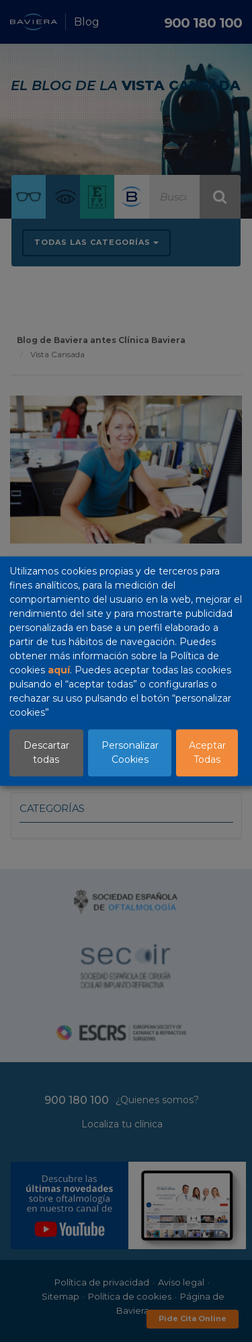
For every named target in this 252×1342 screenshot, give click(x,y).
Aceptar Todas (207, 752)
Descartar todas (46, 752)
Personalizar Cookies (130, 752)
